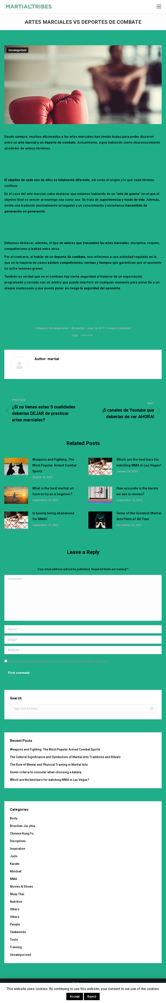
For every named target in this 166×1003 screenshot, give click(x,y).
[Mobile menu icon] (159, 6)
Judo (14, 856)
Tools (14, 939)
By (78, 328)
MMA (13, 879)
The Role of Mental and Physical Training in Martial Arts (49, 764)
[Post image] (16, 466)
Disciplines (18, 841)
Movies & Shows (21, 886)
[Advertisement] (83, 163)
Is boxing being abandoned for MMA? (53, 516)
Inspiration (17, 848)
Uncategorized (17, 50)
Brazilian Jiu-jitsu (22, 826)
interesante (87, 335)
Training (16, 947)
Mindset (15, 871)
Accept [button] (75, 996)
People (15, 924)
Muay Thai (17, 894)
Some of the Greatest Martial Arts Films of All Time (139, 516)
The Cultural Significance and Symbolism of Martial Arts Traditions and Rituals (65, 757)
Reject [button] (91, 996)
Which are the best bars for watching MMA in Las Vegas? (139, 462)
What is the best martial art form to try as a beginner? (53, 491)
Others (14, 909)
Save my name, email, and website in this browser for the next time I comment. (58, 661)
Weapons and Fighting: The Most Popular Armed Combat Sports (54, 465)
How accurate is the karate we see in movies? (137, 491)
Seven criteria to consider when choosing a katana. (46, 772)
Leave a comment (119, 328)
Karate (14, 863)
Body (13, 818)
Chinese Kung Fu (22, 833)
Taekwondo (18, 932)
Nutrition (16, 901)
